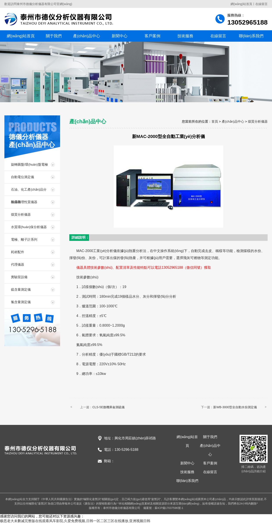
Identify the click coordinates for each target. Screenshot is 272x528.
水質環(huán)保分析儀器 (29, 227)
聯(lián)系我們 (251, 36)
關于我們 (54, 36)
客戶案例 (152, 36)
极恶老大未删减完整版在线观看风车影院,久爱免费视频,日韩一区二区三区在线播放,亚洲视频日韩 (75, 521)
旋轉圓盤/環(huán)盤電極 (29, 164)
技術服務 (185, 36)
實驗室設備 (19, 277)
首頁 (214, 121)
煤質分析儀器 (21, 214)
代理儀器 (17, 264)
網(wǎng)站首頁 (241, 4)
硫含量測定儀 (21, 289)
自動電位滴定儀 (22, 177)
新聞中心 (119, 36)
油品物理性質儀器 (24, 202)
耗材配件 (17, 252)
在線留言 (261, 4)
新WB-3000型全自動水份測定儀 (235, 407)
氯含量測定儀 (21, 302)
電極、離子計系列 (24, 239)
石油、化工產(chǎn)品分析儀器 (29, 192)
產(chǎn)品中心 (86, 36)
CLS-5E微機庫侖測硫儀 (108, 407)
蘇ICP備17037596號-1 (169, 508)
